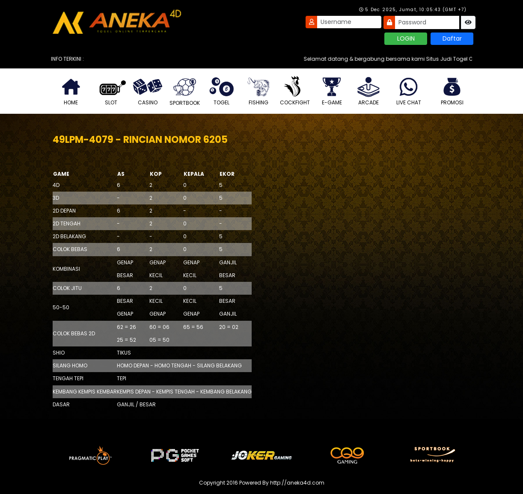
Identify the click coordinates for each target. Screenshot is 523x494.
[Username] (349, 22)
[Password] (427, 22)
